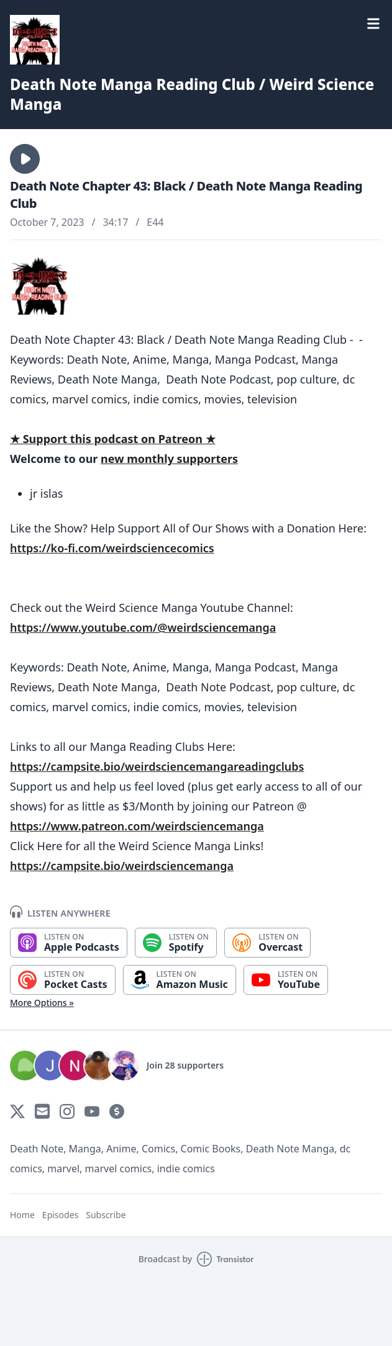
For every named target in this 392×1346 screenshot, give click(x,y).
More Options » (42, 1002)
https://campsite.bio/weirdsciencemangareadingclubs (157, 766)
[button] (25, 159)
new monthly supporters (169, 458)
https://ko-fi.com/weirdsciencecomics (112, 548)
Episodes (60, 1215)
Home (22, 1215)
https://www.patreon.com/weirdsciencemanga (137, 826)
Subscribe (105, 1215)
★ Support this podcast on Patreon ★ (113, 438)
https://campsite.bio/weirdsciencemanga (122, 865)
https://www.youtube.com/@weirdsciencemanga (143, 627)
